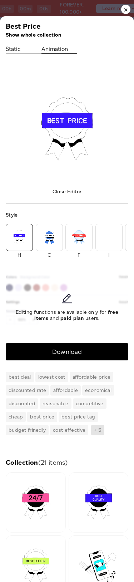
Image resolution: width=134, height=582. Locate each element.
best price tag (78, 417)
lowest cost (51, 377)
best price (42, 417)
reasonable (56, 404)
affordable (65, 390)
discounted (22, 404)
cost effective (69, 430)
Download (67, 351)
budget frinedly (27, 430)
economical (98, 390)
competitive (90, 404)
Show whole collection (33, 35)
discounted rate (27, 390)
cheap (16, 417)
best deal (20, 377)
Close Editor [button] (67, 192)
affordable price (91, 377)
